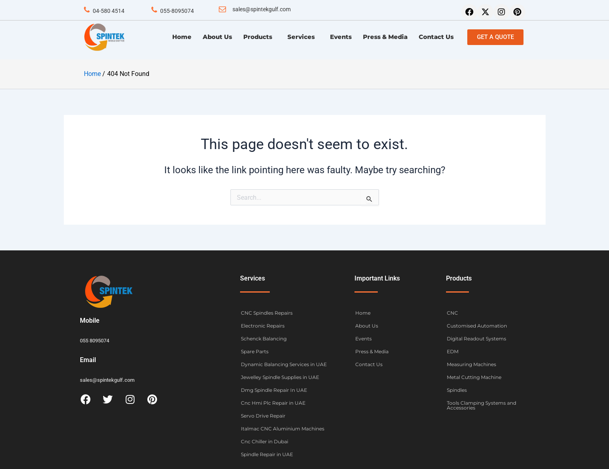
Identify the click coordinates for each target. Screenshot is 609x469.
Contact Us (436, 37)
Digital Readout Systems (476, 339)
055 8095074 (94, 341)
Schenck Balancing (264, 339)
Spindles (457, 390)
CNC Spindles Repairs (267, 313)
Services (303, 37)
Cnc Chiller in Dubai (264, 441)
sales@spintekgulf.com (261, 9)
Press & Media (385, 37)
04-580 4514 (108, 11)
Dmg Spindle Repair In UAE (274, 390)
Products (259, 37)
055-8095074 (177, 11)
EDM (452, 351)
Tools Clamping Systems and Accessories (481, 405)
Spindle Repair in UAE (267, 454)
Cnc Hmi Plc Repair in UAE (273, 403)
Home (181, 37)
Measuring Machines (471, 364)
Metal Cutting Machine (474, 377)
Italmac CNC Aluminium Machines (282, 429)
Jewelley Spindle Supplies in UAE (280, 377)
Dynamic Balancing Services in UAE (284, 364)
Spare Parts (255, 351)
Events (341, 37)
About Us (217, 37)
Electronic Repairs (263, 326)
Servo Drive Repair (263, 416)
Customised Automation (477, 326)
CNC (452, 313)
